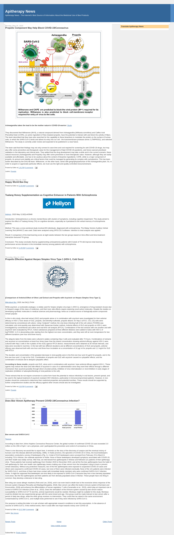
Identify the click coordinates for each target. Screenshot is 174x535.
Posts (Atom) (21, 533)
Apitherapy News (20, 11)
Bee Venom (14, 513)
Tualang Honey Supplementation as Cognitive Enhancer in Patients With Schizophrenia (51, 195)
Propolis (13, 171)
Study (69, 125)
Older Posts (107, 522)
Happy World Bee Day (16, 182)
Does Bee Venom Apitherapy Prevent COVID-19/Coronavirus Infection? (42, 400)
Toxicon (8, 439)
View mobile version (58, 526)
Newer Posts (10, 522)
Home (59, 522)
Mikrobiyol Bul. (11, 302)
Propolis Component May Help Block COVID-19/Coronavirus (36, 28)
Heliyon (8, 214)
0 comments (29, 168)
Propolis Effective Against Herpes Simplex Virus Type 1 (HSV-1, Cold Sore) (44, 259)
